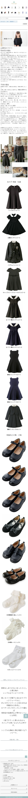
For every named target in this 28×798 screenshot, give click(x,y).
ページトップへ (26, 757)
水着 (7, 21)
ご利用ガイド (14, 785)
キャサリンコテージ (14, 760)
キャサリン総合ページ (8, 776)
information (14, 792)
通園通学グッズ (13, 21)
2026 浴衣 (3, 21)
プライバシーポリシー (8, 779)
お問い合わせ (6, 781)
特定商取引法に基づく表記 (9, 778)
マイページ (14, 788)
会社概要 (5, 775)
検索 (27, 18)
